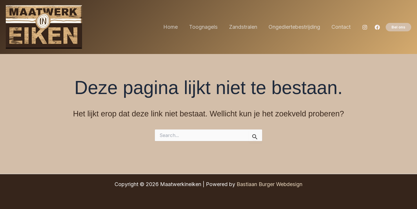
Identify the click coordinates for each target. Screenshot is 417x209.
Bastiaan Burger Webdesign (269, 184)
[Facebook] (377, 27)
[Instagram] (364, 27)
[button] (398, 27)
